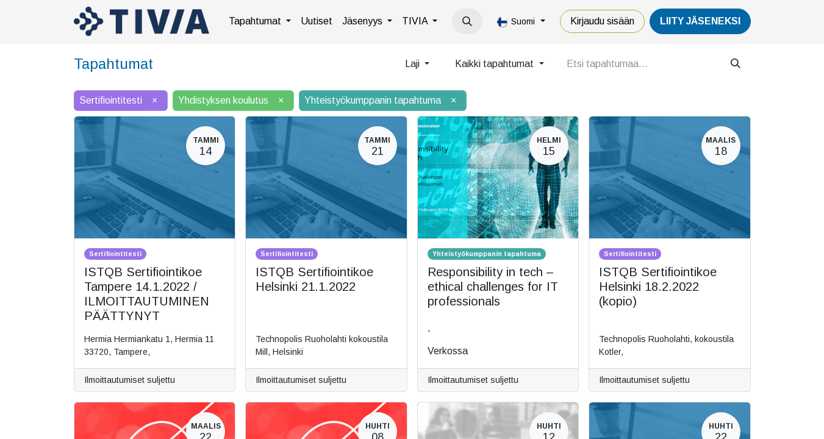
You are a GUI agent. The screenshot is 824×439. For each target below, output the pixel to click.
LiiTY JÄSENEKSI (700, 21)
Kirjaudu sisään (602, 21)
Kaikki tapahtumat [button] (495, 64)
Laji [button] (413, 64)
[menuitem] (260, 21)
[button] (467, 21)
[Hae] (735, 64)
